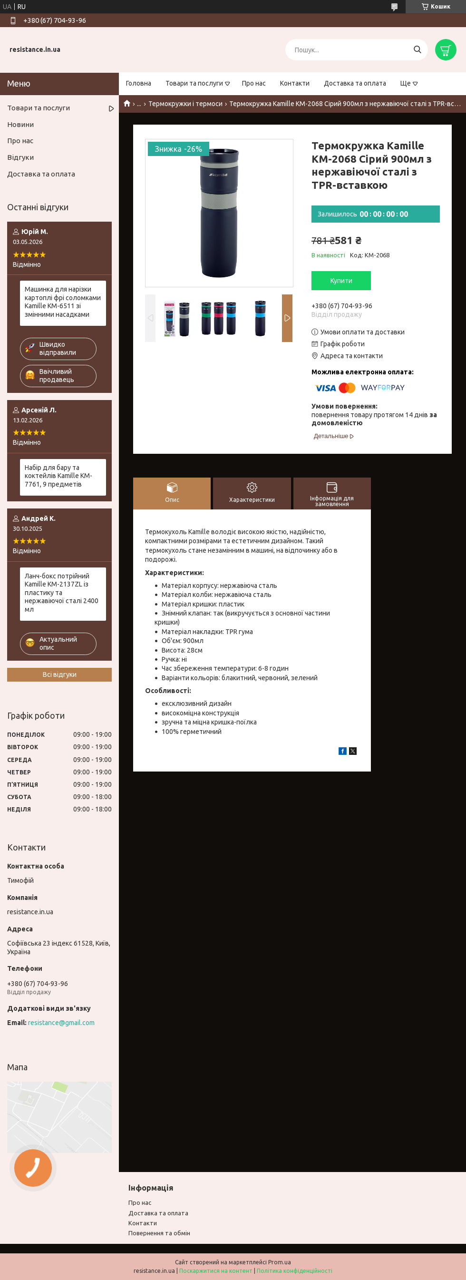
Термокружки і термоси (185, 103)
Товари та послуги (194, 83)
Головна (138, 83)
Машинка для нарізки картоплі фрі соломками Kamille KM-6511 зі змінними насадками (63, 301)
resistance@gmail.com (61, 1022)
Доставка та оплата (355, 83)
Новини (20, 124)
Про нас (254, 83)
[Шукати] (417, 49)
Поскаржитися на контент (215, 1271)
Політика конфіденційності (294, 1271)
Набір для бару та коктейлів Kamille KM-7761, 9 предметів (58, 476)
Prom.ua (279, 1262)
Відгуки (20, 157)
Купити (341, 280)
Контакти (295, 83)
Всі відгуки (60, 674)
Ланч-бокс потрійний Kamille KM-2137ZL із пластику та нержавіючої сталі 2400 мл (61, 592)
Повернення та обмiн (159, 1233)
